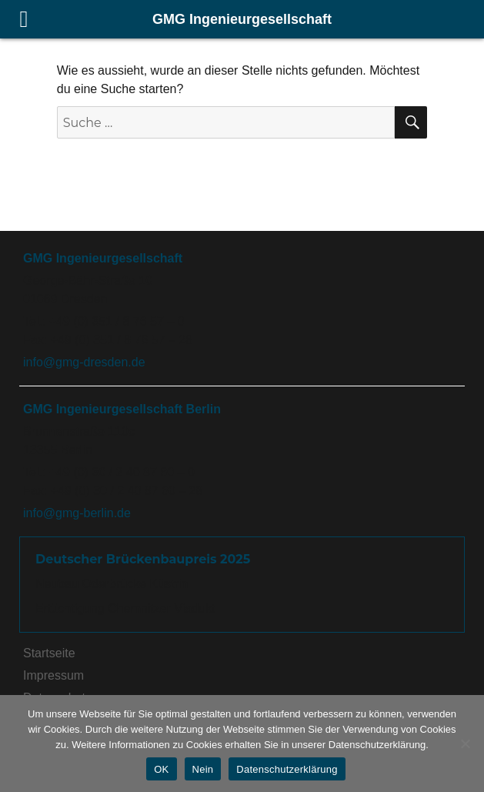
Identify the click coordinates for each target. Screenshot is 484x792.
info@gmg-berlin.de (77, 513)
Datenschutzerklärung (286, 769)
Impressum (53, 675)
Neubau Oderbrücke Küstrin (111, 583)
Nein (203, 769)
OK (161, 769)
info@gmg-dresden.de (84, 362)
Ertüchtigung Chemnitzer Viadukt (125, 608)
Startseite (49, 653)
